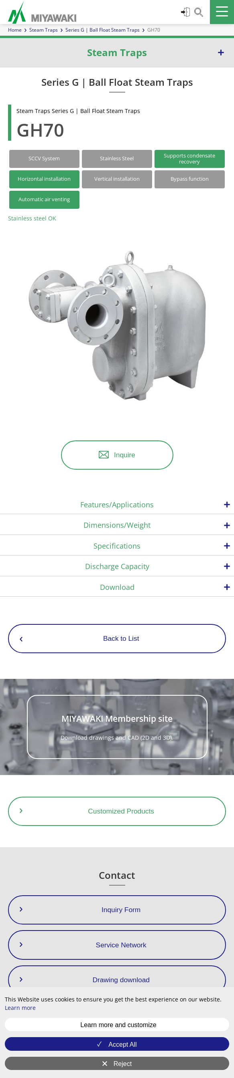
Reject (123, 1063)
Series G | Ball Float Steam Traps (102, 29)
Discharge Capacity (117, 566)
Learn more (20, 1007)
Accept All (122, 1044)
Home (15, 29)
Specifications (117, 546)
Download (117, 587)
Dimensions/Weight (117, 525)
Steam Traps (43, 29)
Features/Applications (117, 504)
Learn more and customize (118, 1024)
